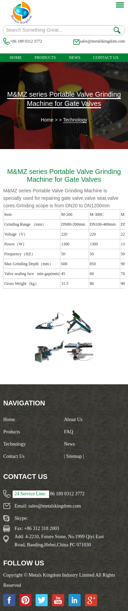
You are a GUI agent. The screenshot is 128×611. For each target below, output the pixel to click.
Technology (75, 120)
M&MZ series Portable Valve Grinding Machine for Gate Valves (64, 99)
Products (45, 57)
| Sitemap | (74, 456)
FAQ (68, 431)
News (74, 57)
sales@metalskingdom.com (102, 41)
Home (16, 57)
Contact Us (105, 57)
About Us (73, 419)
